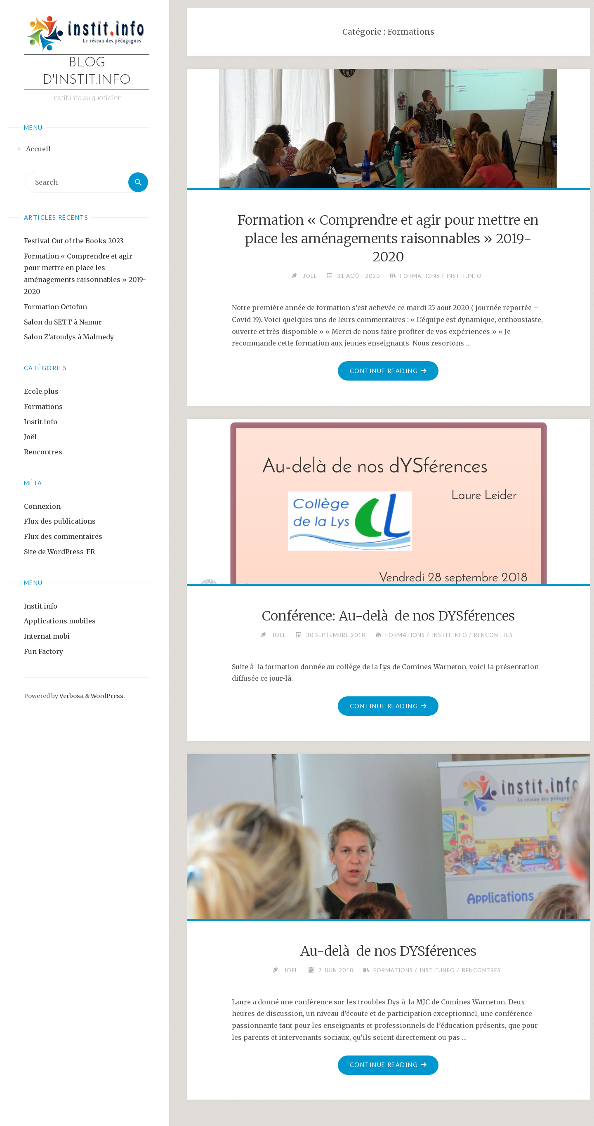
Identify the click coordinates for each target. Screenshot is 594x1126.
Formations (43, 406)
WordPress (107, 696)
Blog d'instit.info (86, 71)
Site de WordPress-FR (59, 552)
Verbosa (71, 696)
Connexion (42, 506)
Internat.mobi (47, 636)
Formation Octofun (55, 307)
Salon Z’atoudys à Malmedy (69, 337)
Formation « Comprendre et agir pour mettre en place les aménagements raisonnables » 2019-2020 (388, 239)
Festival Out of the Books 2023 (73, 241)
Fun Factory (43, 651)
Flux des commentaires (63, 536)
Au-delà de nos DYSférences (388, 951)
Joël (30, 437)
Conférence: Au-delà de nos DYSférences (388, 616)
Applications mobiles (60, 621)
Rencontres (43, 452)
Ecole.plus (41, 391)
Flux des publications (60, 521)
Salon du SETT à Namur (63, 322)
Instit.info (40, 422)
